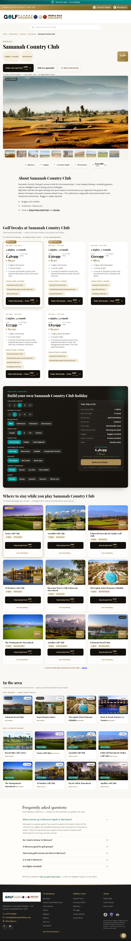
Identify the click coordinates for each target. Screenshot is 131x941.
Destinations (79, 15)
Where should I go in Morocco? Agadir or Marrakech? (65, 819)
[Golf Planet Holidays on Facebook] (11, 927)
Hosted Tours (91, 16)
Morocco (46, 922)
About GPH (107, 898)
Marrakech (47, 925)
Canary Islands (78, 914)
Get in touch (108, 906)
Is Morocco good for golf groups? (65, 846)
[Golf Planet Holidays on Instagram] (5, 927)
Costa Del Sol (48, 906)
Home (68, 15)
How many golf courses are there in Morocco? (65, 853)
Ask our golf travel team (50, 876)
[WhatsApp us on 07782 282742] (120, 7)
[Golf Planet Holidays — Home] (33, 17)
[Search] (65, 27)
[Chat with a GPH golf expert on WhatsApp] (124, 935)
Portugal (76, 910)
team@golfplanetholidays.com (18, 917)
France (45, 910)
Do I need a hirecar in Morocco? (65, 840)
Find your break (79, 902)
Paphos (46, 918)
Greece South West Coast (53, 902)
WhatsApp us (10, 921)
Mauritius (46, 898)
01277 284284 (10, 914)
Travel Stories (108, 16)
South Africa (77, 918)
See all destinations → (52, 932)
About (99, 15)
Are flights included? (65, 866)
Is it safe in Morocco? (65, 859)
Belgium (46, 914)
